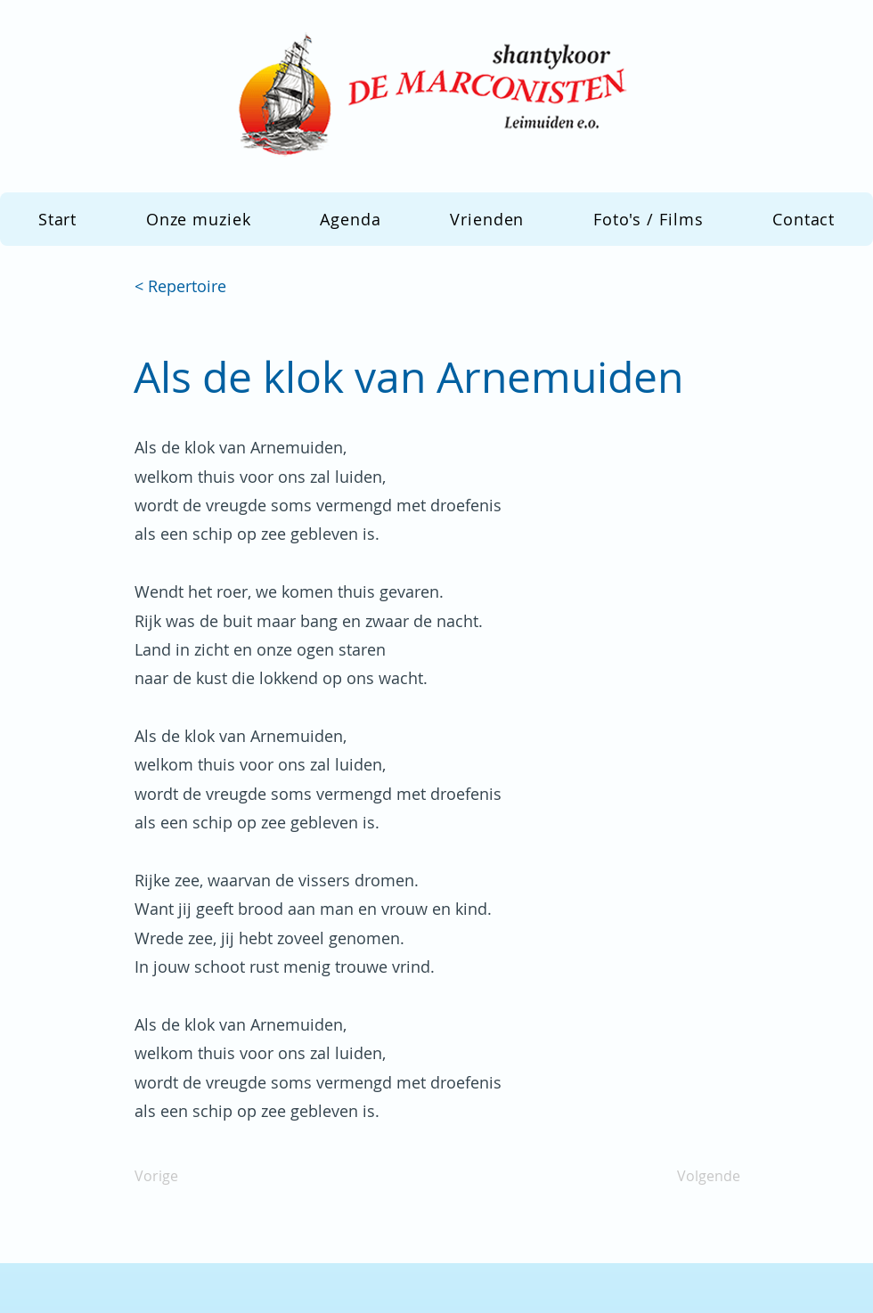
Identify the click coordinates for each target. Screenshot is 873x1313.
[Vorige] (193, 1177)
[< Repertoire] (193, 287)
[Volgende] (695, 1177)
